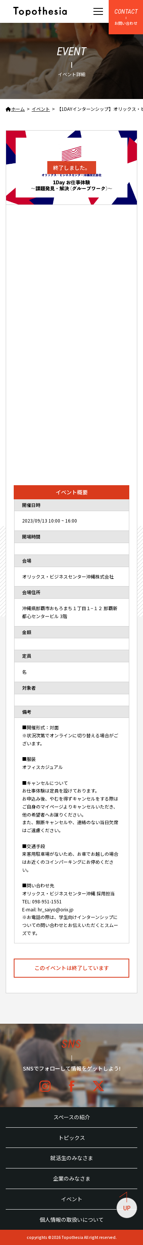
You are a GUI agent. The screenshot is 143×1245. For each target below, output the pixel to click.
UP (125, 1204)
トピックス (71, 1137)
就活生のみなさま (71, 1158)
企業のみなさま (71, 1178)
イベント (71, 1199)
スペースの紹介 (71, 1117)
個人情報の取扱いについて (72, 1219)
